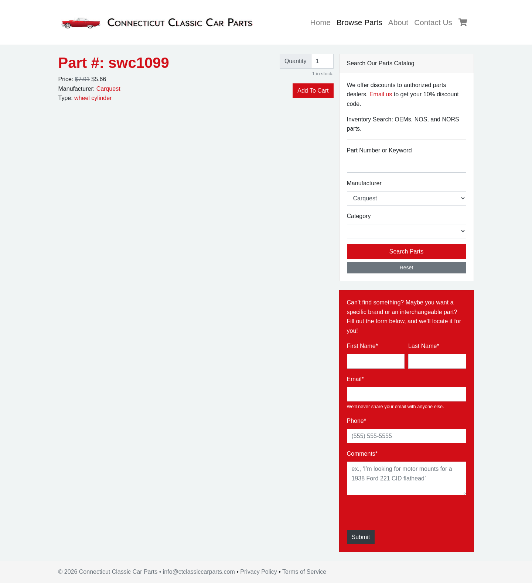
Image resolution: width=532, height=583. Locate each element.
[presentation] (403, 515)
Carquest (108, 89)
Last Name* (423, 346)
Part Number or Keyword (379, 150)
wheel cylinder (93, 98)
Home (320, 22)
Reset (406, 267)
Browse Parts (361, 21)
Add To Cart (312, 90)
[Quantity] (322, 61)
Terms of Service (304, 572)
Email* (355, 379)
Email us (380, 94)
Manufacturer (364, 183)
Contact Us (433, 22)
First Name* (362, 346)
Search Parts (406, 251)
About (398, 22)
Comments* (362, 454)
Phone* (356, 421)
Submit (361, 537)
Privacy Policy (258, 572)
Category (359, 216)
